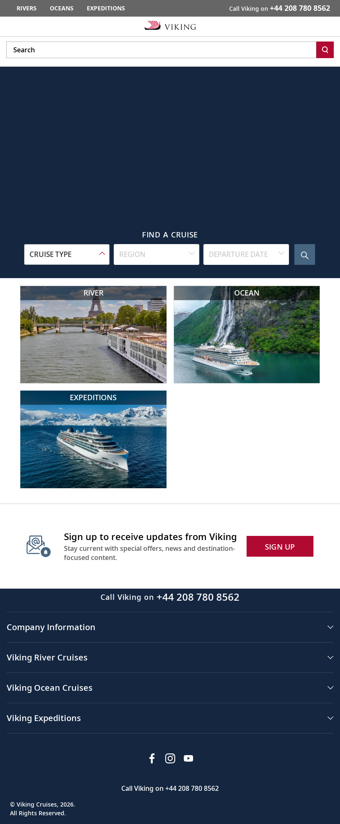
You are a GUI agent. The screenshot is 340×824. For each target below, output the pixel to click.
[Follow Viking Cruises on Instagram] (170, 758)
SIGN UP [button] (280, 547)
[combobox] (67, 254)
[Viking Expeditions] (93, 439)
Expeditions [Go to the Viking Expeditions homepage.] (106, 8)
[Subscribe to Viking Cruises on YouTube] (188, 758)
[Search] (325, 50)
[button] (170, 627)
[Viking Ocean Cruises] (247, 335)
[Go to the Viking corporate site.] (170, 25)
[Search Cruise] (304, 254)
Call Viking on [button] (279, 8)
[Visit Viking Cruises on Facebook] (152, 758)
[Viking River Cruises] (93, 335)
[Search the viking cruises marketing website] (161, 50)
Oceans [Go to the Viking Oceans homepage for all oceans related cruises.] (61, 8)
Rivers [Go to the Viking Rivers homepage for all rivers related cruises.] (27, 8)
